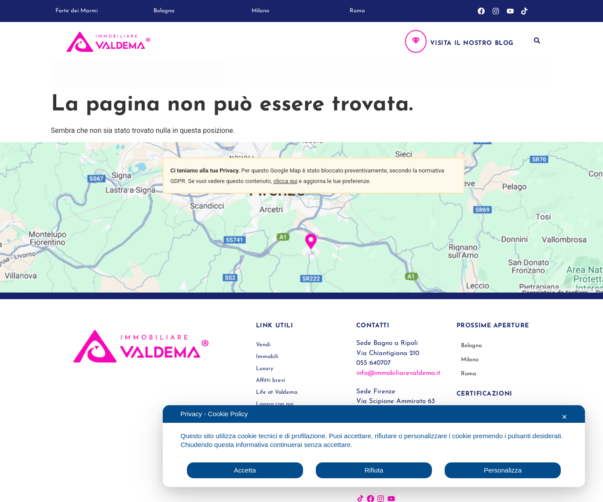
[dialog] (374, 446)
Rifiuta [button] (374, 470)
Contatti (519, 74)
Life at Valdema (303, 74)
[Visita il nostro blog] (416, 41)
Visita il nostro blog (472, 43)
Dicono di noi (459, 74)
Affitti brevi (231, 74)
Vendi (77, 74)
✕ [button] (564, 417)
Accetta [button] (245, 470)
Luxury (177, 74)
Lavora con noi (383, 74)
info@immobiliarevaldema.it (398, 373)
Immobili (126, 75)
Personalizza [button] (503, 470)
